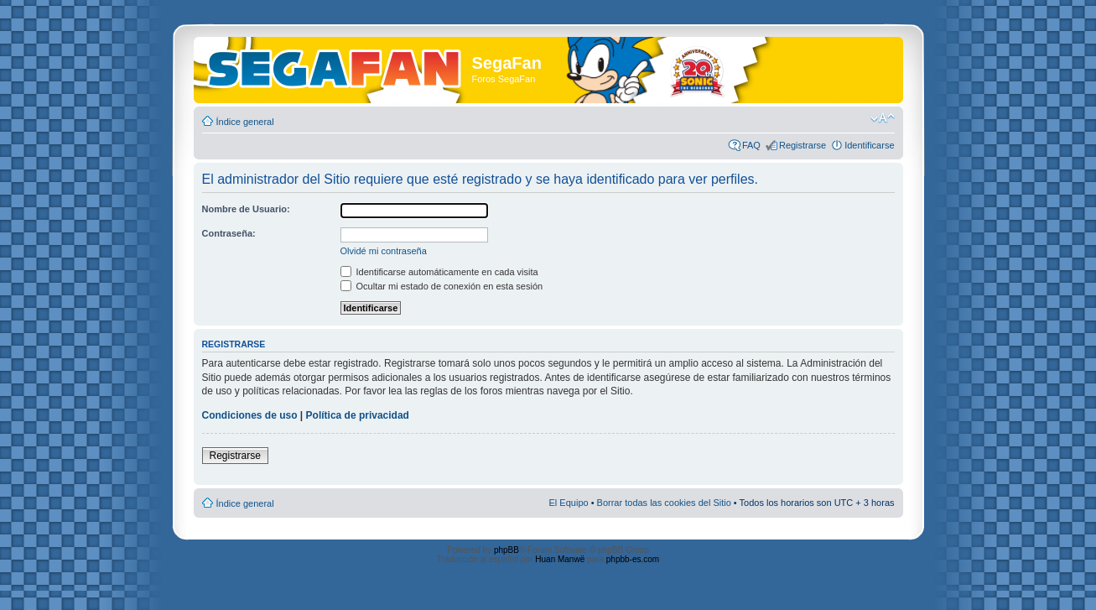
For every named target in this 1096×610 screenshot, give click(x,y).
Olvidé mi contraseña (383, 251)
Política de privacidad (357, 415)
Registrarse (802, 145)
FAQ (751, 145)
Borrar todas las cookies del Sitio (664, 503)
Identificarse (869, 145)
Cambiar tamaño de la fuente (882, 118)
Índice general (245, 122)
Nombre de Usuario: (246, 209)
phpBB (506, 550)
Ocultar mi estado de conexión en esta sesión (441, 286)
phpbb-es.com (632, 559)
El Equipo (569, 503)
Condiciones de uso (250, 415)
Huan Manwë (559, 559)
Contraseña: (229, 233)
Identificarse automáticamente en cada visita (439, 272)
